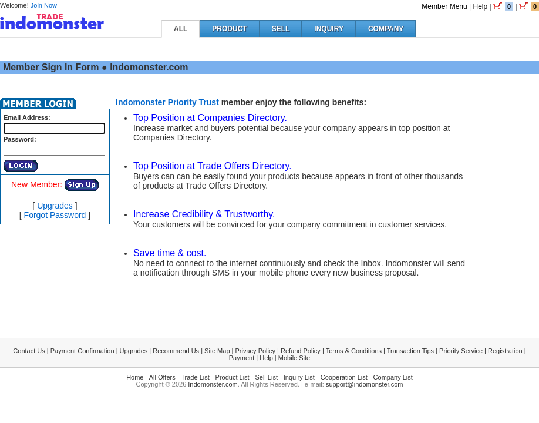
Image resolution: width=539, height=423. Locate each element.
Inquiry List (299, 377)
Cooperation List (344, 377)
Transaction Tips (410, 350)
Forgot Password (55, 215)
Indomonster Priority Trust (167, 102)
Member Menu (444, 6)
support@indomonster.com (364, 384)
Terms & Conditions (354, 350)
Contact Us (29, 350)
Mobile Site (294, 357)
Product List (232, 377)
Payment (241, 357)
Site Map (217, 350)
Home (134, 377)
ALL (180, 29)
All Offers (162, 377)
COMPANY (385, 29)
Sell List (266, 377)
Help (480, 6)
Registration (505, 350)
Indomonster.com (212, 384)
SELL (281, 29)
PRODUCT (229, 29)
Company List (393, 377)
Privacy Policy (255, 350)
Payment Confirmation (82, 350)
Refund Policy (301, 350)
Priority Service (461, 350)
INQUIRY (328, 29)
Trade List (195, 377)
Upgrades (55, 205)
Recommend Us (176, 350)
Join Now (44, 5)
